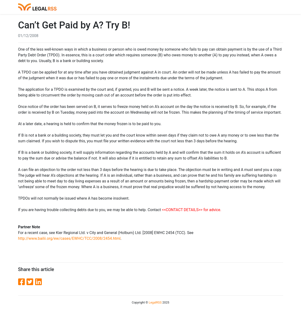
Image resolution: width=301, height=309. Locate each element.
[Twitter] (30, 282)
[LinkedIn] (38, 282)
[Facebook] (22, 282)
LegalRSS (155, 302)
